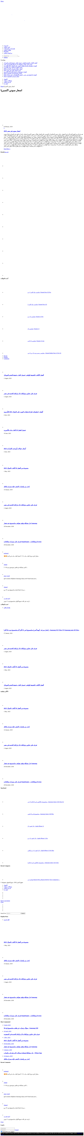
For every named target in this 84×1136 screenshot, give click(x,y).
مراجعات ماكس (8, 53)
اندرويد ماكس (7, 82)
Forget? (17, 1130)
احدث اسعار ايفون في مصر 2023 (12, 70)
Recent (5, 356)
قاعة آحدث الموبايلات (9, 48)
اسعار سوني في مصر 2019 (12, 131)
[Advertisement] (42, 33)
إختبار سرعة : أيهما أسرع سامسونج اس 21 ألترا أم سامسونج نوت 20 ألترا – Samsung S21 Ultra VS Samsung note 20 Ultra (41, 630)
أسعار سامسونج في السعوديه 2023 (13, 73)
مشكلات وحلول (8, 80)
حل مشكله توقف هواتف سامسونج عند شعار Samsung (20, 523)
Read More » (7, 149)
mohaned (6, 553)
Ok (78, 1133)
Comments (6, 358)
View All (6, 152)
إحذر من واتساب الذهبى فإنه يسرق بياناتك (17, 486)
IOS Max (6, 51)
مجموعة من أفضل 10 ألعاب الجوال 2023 (16, 468)
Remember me (5, 1131)
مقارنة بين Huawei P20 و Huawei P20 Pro (38, 879)
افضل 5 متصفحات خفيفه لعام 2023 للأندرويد (15, 72)
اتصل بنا (6, 83)
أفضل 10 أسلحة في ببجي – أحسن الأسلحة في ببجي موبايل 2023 (20, 75)
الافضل (5, 79)
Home (2, 86)
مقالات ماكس (7, 50)
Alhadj (5, 564)
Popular (6, 357)
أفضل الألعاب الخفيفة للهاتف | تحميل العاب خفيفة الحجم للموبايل (20, 63)
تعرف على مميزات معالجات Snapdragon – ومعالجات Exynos (22, 541)
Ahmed (5, 587)
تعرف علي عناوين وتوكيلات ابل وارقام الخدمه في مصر (18, 64)
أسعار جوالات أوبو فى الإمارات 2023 (13, 69)
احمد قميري (7, 598)
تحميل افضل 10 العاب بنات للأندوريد (13, 67)
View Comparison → (54, 879)
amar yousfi (7, 576)
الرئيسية (6, 45)
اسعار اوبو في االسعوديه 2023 (11, 76)
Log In (12, 1131)
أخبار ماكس (7, 47)
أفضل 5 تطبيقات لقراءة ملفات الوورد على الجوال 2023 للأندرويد (20, 66)
